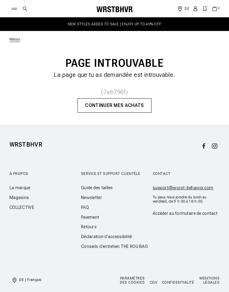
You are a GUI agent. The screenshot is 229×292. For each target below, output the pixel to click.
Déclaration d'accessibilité (106, 236)
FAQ (85, 207)
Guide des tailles (97, 187)
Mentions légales (209, 280)
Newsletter (91, 197)
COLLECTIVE (22, 207)
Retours (89, 226)
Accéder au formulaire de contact (185, 213)
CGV (153, 282)
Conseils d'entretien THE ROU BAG (114, 246)
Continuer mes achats (114, 105)
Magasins (19, 197)
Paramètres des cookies (132, 280)
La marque (20, 187)
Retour (15, 39)
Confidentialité (178, 282)
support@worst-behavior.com (183, 187)
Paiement (90, 217)
